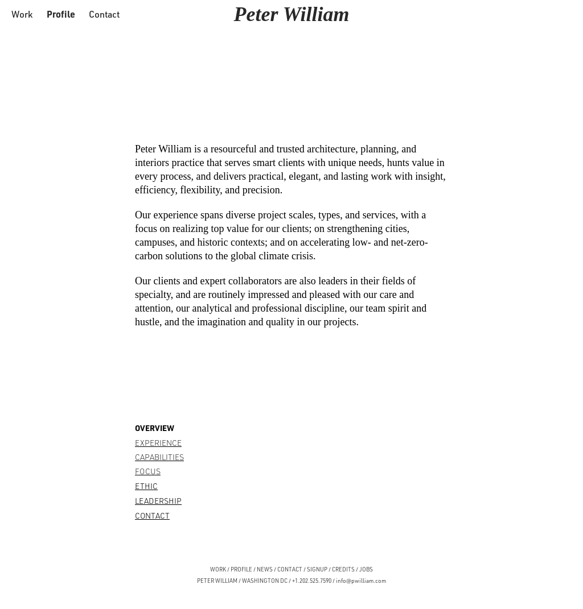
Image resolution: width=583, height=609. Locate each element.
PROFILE (241, 569)
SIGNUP (317, 569)
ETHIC (146, 486)
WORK (218, 569)
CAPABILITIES (159, 457)
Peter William (292, 14)
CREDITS (343, 569)
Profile (61, 14)
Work (21, 14)
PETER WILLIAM (217, 580)
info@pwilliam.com (361, 580)
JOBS (366, 569)
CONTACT (152, 515)
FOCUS (148, 471)
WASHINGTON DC (265, 580)
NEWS (265, 569)
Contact (104, 14)
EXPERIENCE (158, 443)
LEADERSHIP (158, 501)
